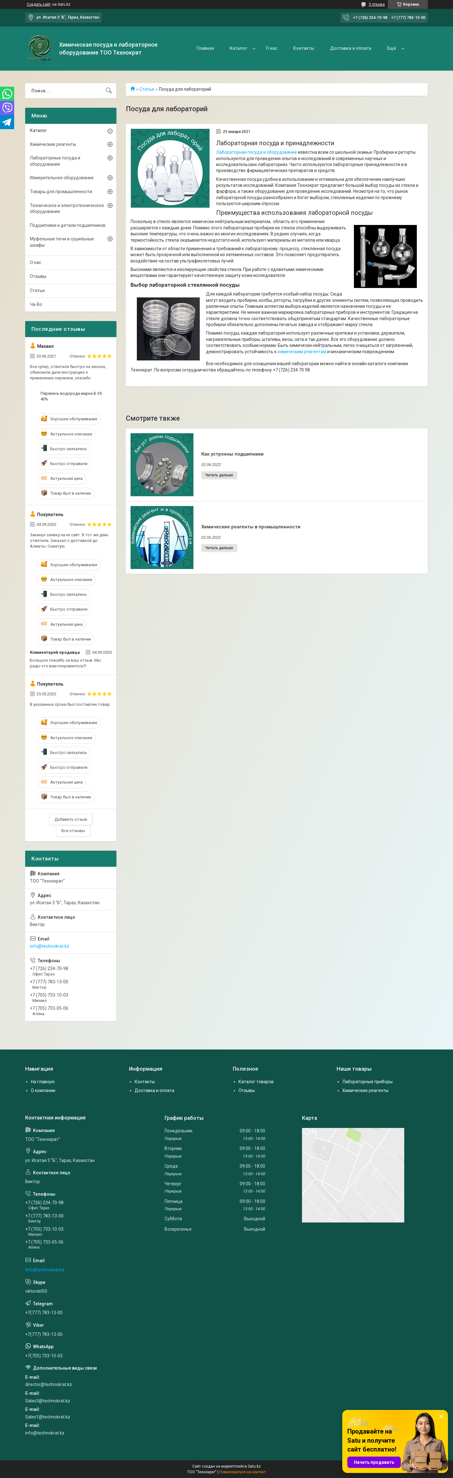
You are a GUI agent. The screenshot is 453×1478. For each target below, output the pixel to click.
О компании (43, 1090)
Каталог (238, 48)
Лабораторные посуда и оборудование (55, 161)
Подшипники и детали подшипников (67, 225)
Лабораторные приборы (367, 1081)
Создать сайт (39, 4)
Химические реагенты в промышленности (250, 527)
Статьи (146, 89)
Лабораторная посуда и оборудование (256, 152)
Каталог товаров (256, 1081)
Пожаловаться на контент (242, 1472)
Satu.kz (254, 1466)
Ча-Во (36, 304)
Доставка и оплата (350, 48)
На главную (43, 1081)
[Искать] (108, 90)
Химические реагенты (53, 144)
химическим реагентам (301, 351)
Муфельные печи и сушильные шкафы (62, 242)
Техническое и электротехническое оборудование (67, 208)
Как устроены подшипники (232, 454)
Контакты (303, 48)
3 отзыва (377, 4)
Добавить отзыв (70, 819)
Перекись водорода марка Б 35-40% (72, 396)
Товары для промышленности (61, 191)
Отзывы (38, 276)
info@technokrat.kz (49, 946)
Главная (205, 48)
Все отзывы (73, 830)
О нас (271, 48)
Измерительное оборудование (62, 177)
